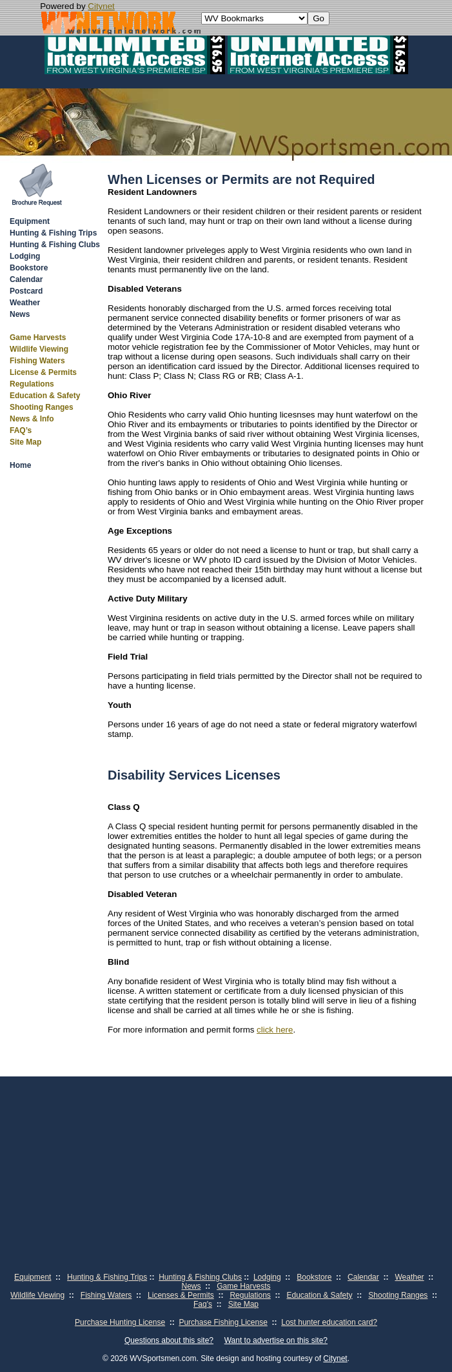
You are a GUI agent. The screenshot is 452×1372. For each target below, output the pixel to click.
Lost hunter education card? (329, 1322)
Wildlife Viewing (39, 349)
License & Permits (43, 372)
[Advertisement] (226, 1173)
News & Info (32, 418)
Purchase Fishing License (223, 1322)
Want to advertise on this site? (276, 1340)
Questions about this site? (168, 1340)
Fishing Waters (37, 360)
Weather (25, 302)
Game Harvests (38, 337)
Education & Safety (45, 395)
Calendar (26, 279)
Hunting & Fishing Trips (53, 232)
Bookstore (29, 267)
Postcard (26, 291)
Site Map (25, 442)
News (20, 314)
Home (20, 465)
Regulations (32, 383)
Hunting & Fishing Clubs (55, 244)
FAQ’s (21, 430)
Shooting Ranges (42, 407)
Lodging (25, 256)
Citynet (101, 6)
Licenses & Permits (181, 1295)
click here (275, 1029)
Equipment (30, 221)
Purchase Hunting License (120, 1322)
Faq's (202, 1304)
